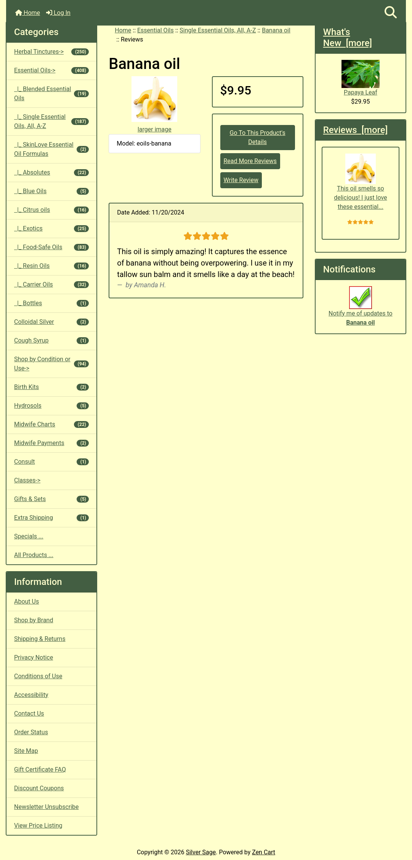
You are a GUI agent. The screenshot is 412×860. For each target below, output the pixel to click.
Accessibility (31, 694)
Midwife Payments (51, 443)
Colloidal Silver (51, 321)
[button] (391, 12)
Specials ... (28, 536)
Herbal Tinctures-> (51, 51)
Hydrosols (51, 405)
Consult (51, 461)
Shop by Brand (33, 620)
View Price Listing (38, 825)
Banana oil (276, 30)
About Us (26, 601)
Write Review (241, 180)
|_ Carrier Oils (51, 284)
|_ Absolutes (51, 172)
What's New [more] (347, 37)
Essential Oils (155, 30)
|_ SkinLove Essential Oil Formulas (51, 149)
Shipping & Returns (40, 638)
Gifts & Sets (51, 499)
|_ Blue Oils (51, 191)
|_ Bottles (51, 303)
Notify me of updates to (361, 309)
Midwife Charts (51, 424)
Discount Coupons (39, 788)
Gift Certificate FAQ (40, 769)
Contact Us (29, 713)
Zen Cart (263, 852)
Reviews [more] (355, 130)
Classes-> (27, 480)
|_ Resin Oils (51, 265)
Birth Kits (51, 387)
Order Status (31, 732)
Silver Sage (201, 852)
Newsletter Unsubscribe (46, 806)
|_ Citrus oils (51, 209)
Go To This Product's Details (257, 137)
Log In (58, 12)
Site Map (26, 750)
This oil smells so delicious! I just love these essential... (360, 182)
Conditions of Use (38, 676)
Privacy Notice (33, 657)
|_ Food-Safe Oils (51, 247)
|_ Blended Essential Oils (51, 93)
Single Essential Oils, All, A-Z (218, 30)
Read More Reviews (250, 161)
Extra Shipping (51, 517)
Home (27, 12)
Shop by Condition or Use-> (51, 364)
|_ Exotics (51, 228)
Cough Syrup (51, 340)
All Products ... (33, 555)
